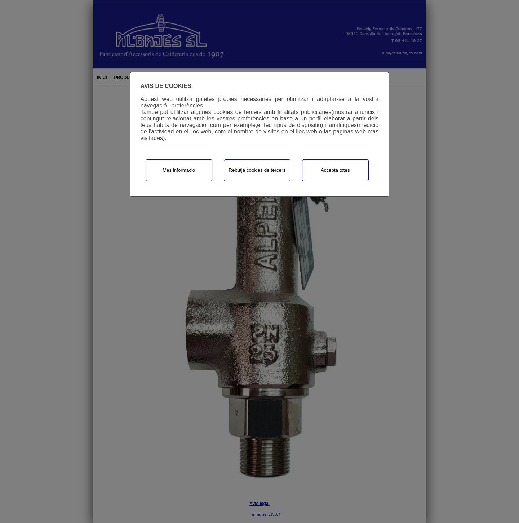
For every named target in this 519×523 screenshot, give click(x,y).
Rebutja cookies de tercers (257, 170)
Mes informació (179, 170)
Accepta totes (335, 170)
